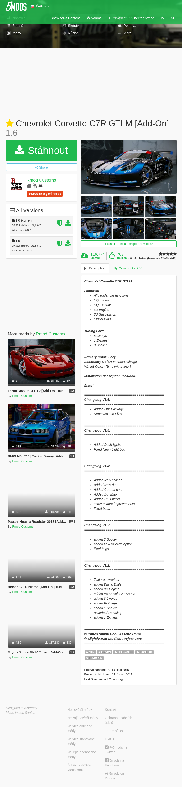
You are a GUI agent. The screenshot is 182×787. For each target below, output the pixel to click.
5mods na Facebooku (114, 762)
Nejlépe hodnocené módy (82, 754)
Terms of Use (114, 731)
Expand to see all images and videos (128, 244)
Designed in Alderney (21, 708)
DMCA (110, 739)
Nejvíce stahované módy (81, 741)
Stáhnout (41, 150)
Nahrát (94, 18)
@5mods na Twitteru (116, 749)
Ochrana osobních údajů (118, 720)
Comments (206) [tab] (128, 268)
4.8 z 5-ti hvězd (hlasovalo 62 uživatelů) (152, 258)
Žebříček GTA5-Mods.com (79, 767)
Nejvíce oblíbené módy (80, 728)
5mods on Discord (114, 776)
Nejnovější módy (80, 709)
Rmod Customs (41, 180)
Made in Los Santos (20, 713)
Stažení (95, 257)
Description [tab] (95, 268)
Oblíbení (122, 257)
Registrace (144, 18)
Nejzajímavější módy (83, 718)
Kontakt (110, 709)
